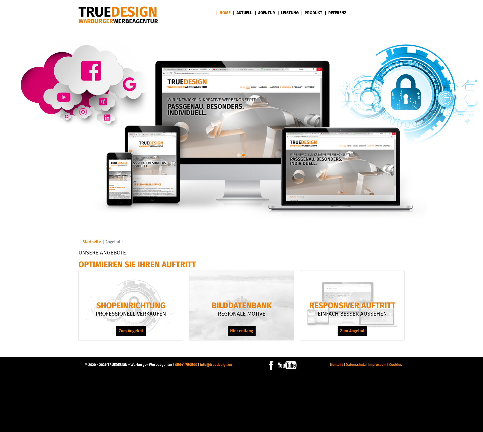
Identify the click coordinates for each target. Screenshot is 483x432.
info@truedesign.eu (216, 365)
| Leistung (288, 12)
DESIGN (117, 12)
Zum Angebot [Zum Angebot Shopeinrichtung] (131, 330)
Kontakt (336, 365)
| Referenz (335, 12)
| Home (223, 12)
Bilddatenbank (242, 305)
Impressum (377, 365)
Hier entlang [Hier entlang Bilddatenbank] (241, 330)
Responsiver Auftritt (352, 305)
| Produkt (311, 12)
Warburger (118, 21)
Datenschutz (356, 365)
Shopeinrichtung (131, 305)
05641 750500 (186, 365)
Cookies (395, 365)
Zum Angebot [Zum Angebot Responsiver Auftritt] (352, 330)
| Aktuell (242, 12)
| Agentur (265, 12)
